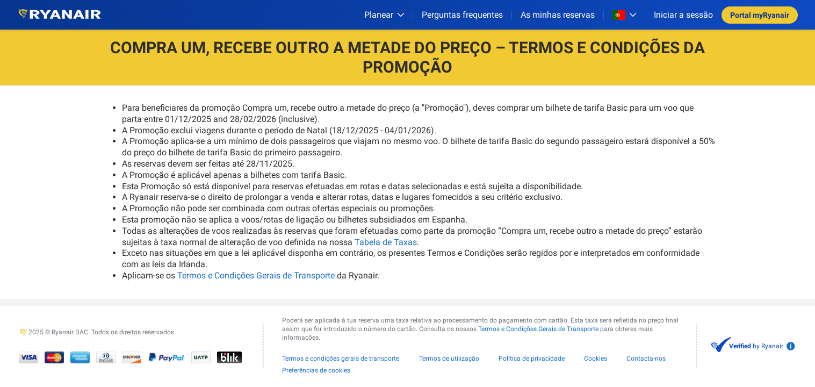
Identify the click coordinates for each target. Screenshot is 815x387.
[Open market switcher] (624, 15)
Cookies (595, 358)
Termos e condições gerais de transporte (340, 358)
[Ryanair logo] (59, 15)
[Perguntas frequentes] (462, 15)
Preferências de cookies (316, 370)
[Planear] (384, 15)
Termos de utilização (449, 358)
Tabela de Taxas (386, 242)
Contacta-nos (646, 358)
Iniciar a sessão (683, 15)
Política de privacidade (532, 358)
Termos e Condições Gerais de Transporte (256, 275)
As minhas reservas (558, 15)
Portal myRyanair (759, 15)
